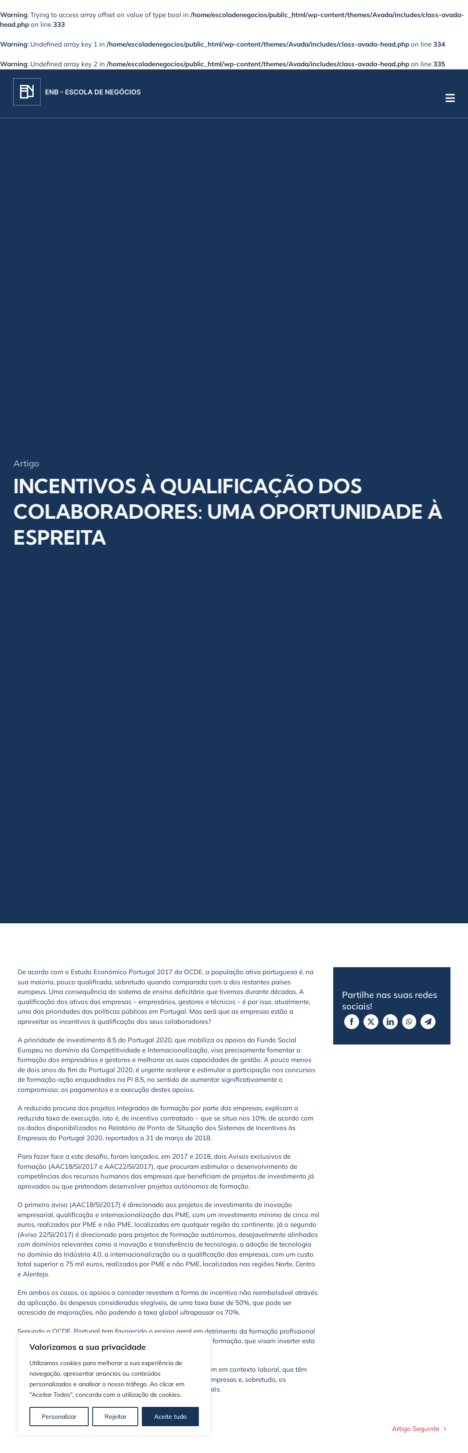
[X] (371, 1021)
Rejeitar (115, 1416)
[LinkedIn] (390, 1021)
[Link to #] (450, 98)
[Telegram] (428, 1021)
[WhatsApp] (409, 1021)
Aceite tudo (170, 1416)
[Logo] (76, 81)
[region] (114, 1384)
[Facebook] (351, 1021)
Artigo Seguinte (415, 1428)
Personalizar (59, 1416)
